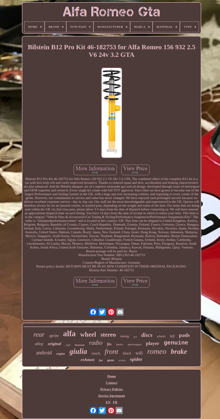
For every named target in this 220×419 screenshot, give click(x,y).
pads (184, 335)
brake (179, 351)
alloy (39, 343)
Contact (111, 383)
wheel (88, 334)
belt (135, 337)
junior (119, 344)
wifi (139, 353)
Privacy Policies (111, 389)
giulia (78, 351)
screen (122, 360)
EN (108, 402)
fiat (101, 360)
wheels (161, 336)
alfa (69, 333)
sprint (53, 335)
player (152, 343)
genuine (176, 343)
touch (96, 353)
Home (111, 376)
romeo (156, 351)
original (54, 344)
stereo (108, 334)
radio (96, 342)
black (127, 353)
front (111, 351)
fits (109, 344)
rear (39, 334)
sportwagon (134, 344)
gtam (110, 360)
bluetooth (79, 345)
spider (136, 359)
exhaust (87, 359)
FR (115, 402)
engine (60, 353)
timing (124, 336)
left (172, 336)
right (68, 345)
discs (147, 335)
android (44, 352)
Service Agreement (111, 396)
